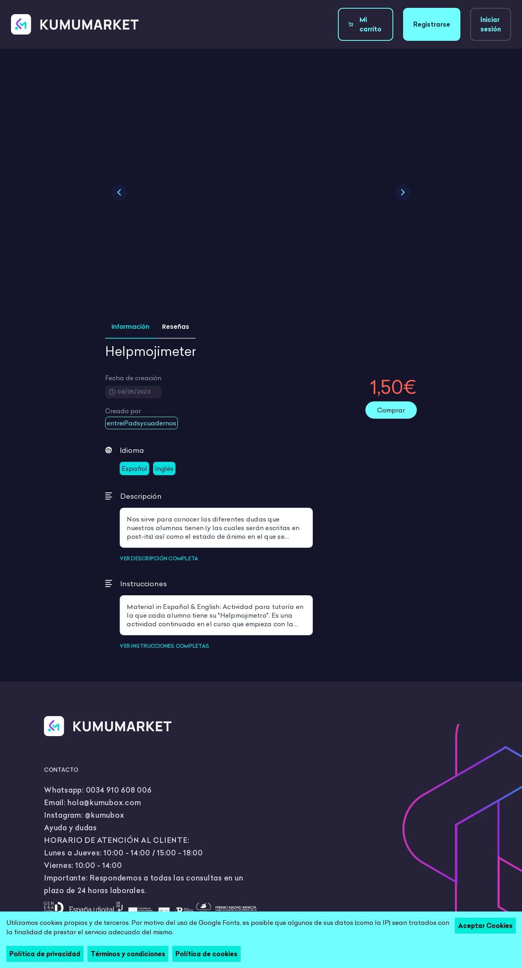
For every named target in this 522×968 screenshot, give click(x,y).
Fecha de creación (133, 378)
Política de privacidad (44, 954)
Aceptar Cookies (485, 926)
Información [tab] (130, 327)
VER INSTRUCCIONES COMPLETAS (164, 646)
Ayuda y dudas (70, 827)
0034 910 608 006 (119, 790)
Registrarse (431, 24)
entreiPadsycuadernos (141, 423)
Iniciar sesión (490, 24)
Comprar (391, 410)
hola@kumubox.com (104, 802)
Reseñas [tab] (175, 327)
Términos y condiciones (128, 954)
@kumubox (104, 815)
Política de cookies (206, 954)
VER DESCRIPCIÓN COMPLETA (159, 558)
